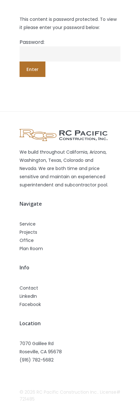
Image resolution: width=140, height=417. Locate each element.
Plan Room (31, 248)
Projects (28, 232)
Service (28, 224)
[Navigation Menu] (117, 8)
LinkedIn (28, 296)
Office (27, 240)
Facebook (30, 304)
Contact (29, 288)
